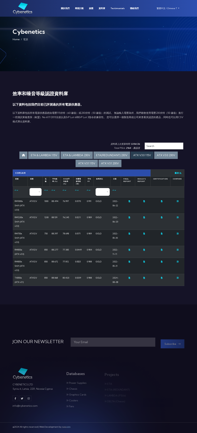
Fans (70, 407)
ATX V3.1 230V (110, 163)
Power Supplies (76, 384)
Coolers (72, 401)
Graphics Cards (76, 396)
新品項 (136, 148)
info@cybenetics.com (25, 407)
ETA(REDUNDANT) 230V (111, 155)
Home (16, 40)
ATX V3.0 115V (142, 155)
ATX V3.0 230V (166, 155)
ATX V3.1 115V (86, 163)
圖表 (178, 173)
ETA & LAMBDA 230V (76, 155)
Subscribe (173, 345)
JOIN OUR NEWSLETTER (38, 341)
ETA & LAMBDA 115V (44, 155)
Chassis (71, 390)
